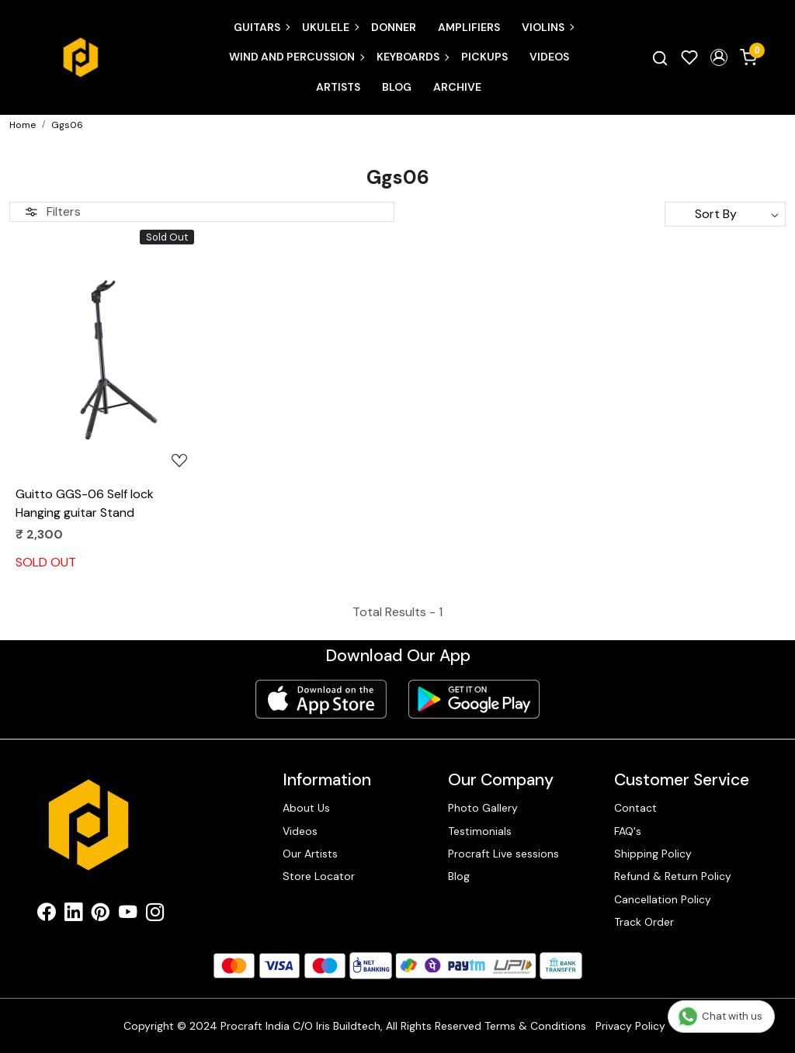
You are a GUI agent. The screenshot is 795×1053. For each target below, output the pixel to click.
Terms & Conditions (535, 1026)
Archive (457, 87)
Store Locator (319, 876)
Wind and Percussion (296, 57)
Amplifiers (469, 27)
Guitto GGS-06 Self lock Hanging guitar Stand (85, 503)
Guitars (261, 27)
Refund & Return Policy (672, 876)
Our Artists (310, 854)
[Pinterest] (101, 915)
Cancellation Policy (662, 899)
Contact (635, 808)
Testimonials (480, 831)
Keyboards (412, 57)
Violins (547, 27)
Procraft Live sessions (503, 854)
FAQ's (627, 831)
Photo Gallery (483, 808)
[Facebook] (46, 915)
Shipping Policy (653, 854)
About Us (306, 808)
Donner (393, 27)
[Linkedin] (73, 915)
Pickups (484, 57)
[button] (719, 57)
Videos (549, 57)
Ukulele (330, 27)
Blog (396, 87)
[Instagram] (155, 915)
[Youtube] (128, 915)
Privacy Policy (630, 1026)
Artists (338, 87)
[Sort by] (725, 214)
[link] (660, 57)
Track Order (644, 922)
